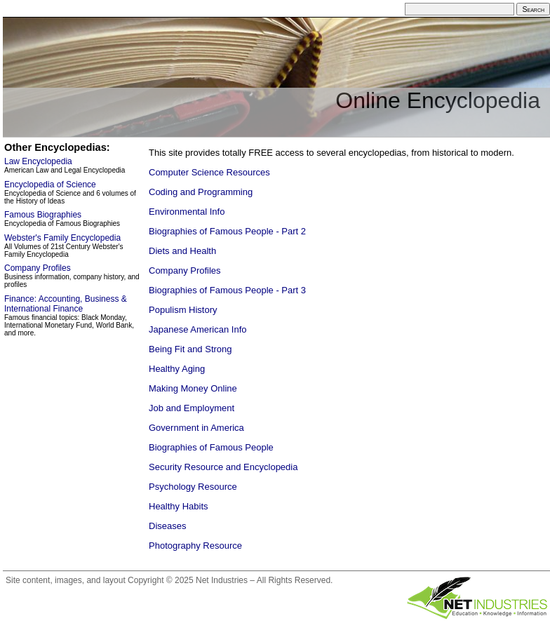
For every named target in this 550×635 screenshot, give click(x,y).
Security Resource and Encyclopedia (223, 467)
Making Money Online (193, 388)
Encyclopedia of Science (50, 184)
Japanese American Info (197, 329)
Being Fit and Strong (190, 349)
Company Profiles (185, 270)
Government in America (196, 427)
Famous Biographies (42, 215)
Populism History (183, 310)
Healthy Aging (177, 368)
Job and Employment (191, 408)
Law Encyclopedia (38, 161)
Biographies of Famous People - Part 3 (227, 290)
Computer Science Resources (209, 172)
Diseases (167, 526)
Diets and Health (182, 251)
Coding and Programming (201, 192)
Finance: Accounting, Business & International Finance (65, 304)
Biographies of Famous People (211, 447)
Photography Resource (195, 545)
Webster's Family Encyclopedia (62, 238)
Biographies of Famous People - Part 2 (227, 231)
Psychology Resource (193, 486)
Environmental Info (186, 211)
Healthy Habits (178, 506)
